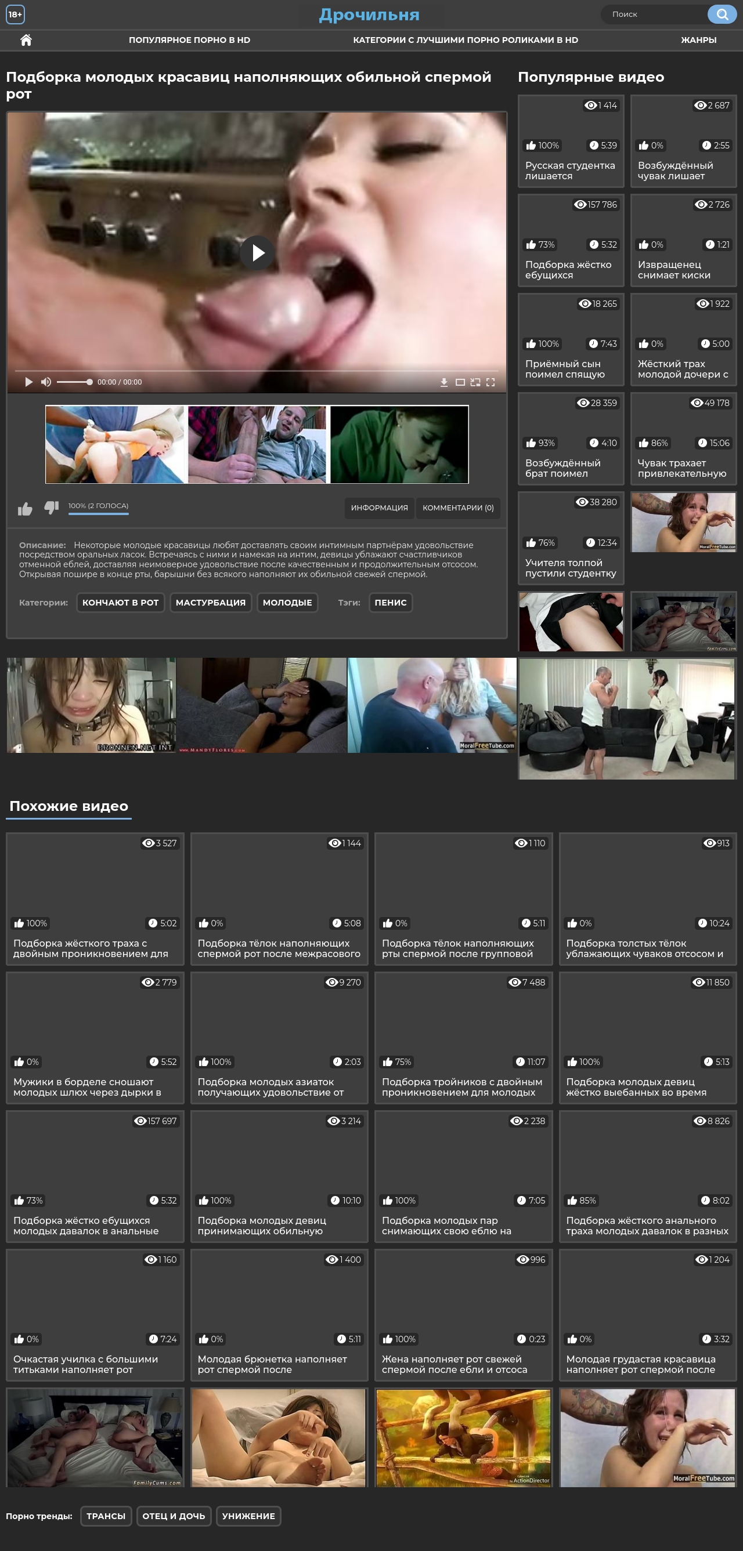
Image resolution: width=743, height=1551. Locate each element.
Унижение (249, 1516)
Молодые (287, 602)
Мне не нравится (51, 508)
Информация (379, 507)
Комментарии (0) (458, 507)
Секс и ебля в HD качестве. (26, 40)
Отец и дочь (174, 1516)
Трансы (105, 1516)
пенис (391, 602)
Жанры (699, 40)
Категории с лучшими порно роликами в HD (465, 40)
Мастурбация (211, 602)
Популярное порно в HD (189, 40)
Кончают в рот (120, 602)
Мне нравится (25, 508)
